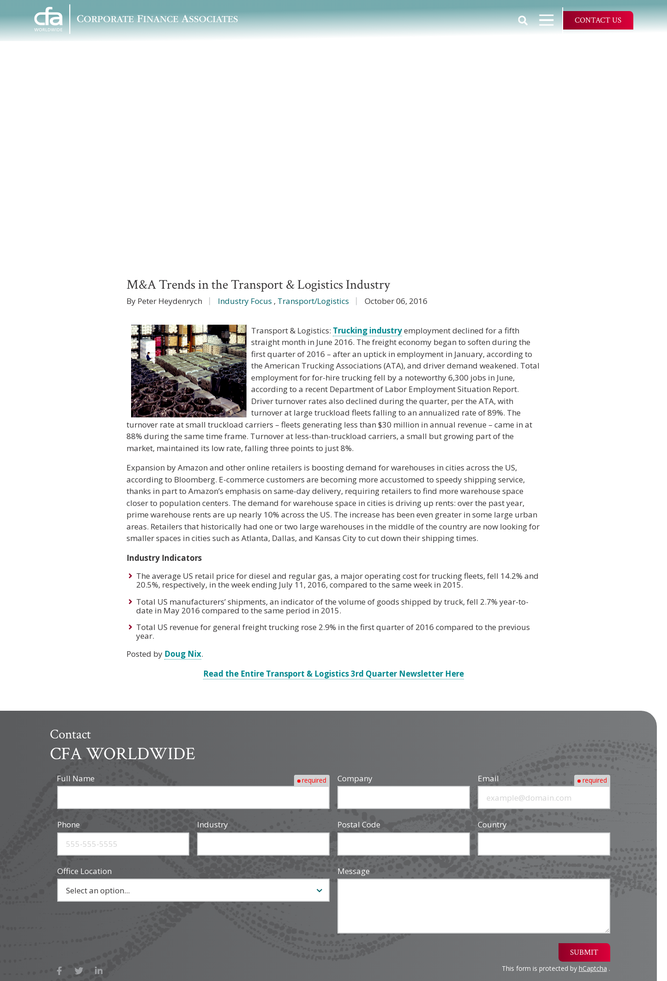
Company (355, 778)
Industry (212, 824)
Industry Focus (245, 301)
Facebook (60, 971)
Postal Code (358, 824)
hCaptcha (593, 968)
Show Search (523, 20)
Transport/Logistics (313, 301)
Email (488, 778)
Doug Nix (182, 653)
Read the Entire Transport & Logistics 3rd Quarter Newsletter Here (333, 673)
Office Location (84, 871)
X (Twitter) (79, 971)
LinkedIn (99, 971)
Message (353, 871)
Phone (68, 824)
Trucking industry (367, 330)
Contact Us (598, 20)
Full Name (76, 778)
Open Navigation (550, 20)
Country (492, 824)
